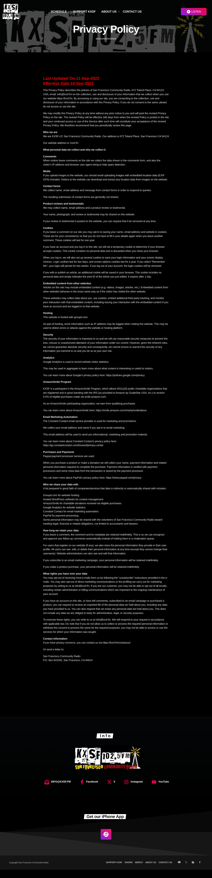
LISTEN (193, 12)
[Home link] (10, 11)
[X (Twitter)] (186, 871)
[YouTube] (179, 871)
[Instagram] (193, 871)
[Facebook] (200, 871)
